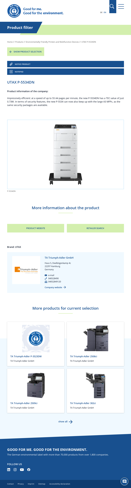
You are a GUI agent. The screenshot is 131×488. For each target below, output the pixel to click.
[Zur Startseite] (48, 11)
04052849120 (54, 281)
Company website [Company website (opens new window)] (53, 287)
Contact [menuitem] (10, 484)
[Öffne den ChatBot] (124, 481)
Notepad (19, 72)
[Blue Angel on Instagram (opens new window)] (15, 469)
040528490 (53, 278)
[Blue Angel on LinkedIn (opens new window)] (8, 469)
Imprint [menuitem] (31, 484)
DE (101, 12)
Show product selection (28, 51)
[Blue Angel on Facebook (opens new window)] (28, 469)
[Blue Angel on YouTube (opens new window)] (22, 469)
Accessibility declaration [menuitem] (60, 484)
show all (62, 421)
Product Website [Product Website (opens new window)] (35, 228)
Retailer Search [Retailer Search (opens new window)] (95, 228)
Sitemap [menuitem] (41, 484)
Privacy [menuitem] (21, 484)
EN (105, 12)
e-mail (51, 275)
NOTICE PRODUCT (22, 64)
